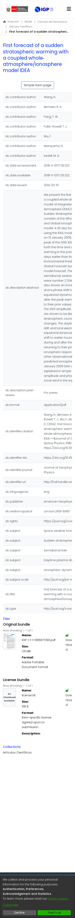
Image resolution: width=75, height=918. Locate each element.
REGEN (28, 21)
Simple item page (37, 85)
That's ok (54, 913)
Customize (10, 905)
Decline (19, 913)
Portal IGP (11, 21)
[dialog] (37, 896)
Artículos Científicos (21, 26)
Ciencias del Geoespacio (52, 21)
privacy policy (58, 899)
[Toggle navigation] (69, 9)
